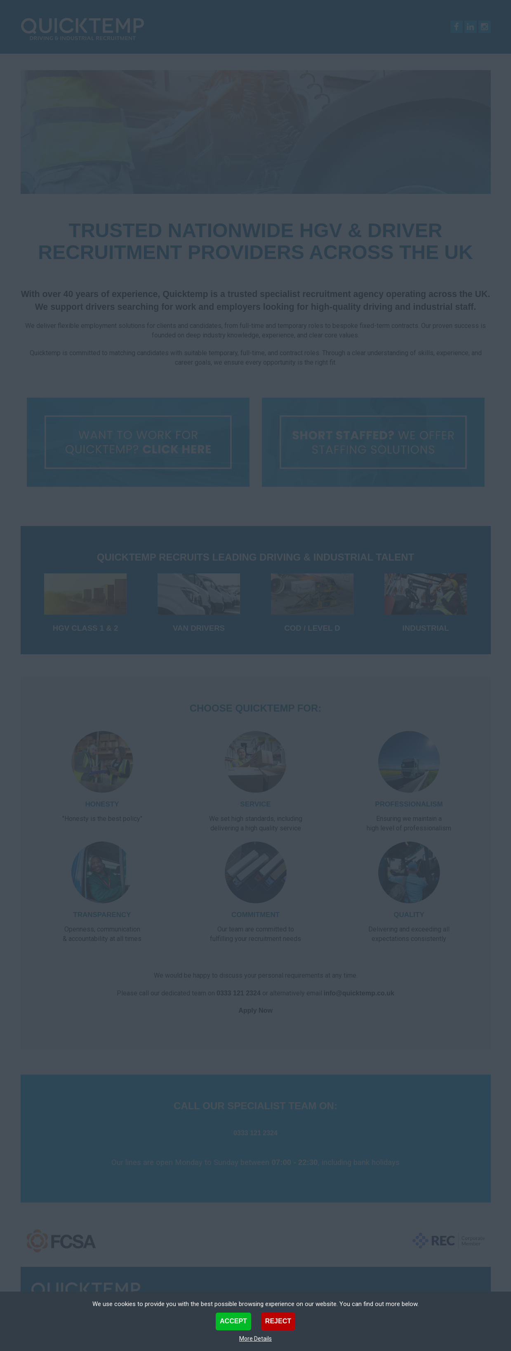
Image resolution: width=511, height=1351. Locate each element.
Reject (278, 1321)
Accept (233, 1321)
